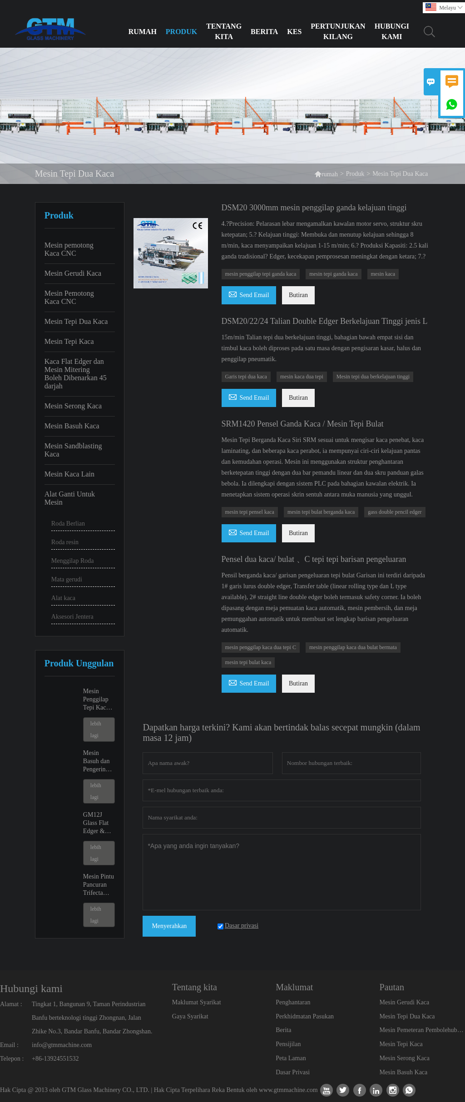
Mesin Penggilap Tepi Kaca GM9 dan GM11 (96, 700)
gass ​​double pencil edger (394, 512)
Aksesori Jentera (72, 616)
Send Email (248, 293)
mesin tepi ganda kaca (333, 274)
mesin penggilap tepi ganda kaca (261, 274)
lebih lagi (95, 729)
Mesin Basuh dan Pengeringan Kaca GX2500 (99, 762)
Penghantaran (293, 1002)
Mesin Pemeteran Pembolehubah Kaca (422, 1030)
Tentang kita (224, 31)
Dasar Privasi (293, 1072)
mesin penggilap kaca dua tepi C (260, 647)
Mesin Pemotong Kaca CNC (69, 297)
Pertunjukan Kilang (338, 31)
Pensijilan (288, 1044)
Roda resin (65, 542)
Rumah (143, 31)
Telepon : (12, 1058)
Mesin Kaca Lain (69, 474)
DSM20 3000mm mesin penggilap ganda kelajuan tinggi (314, 207)
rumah (326, 174)
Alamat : (11, 1004)
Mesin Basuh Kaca (72, 426)
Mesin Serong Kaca (73, 406)
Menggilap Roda (72, 560)
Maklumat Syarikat (196, 1002)
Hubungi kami (31, 988)
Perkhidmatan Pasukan (305, 1016)
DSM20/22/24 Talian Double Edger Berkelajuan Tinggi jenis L (325, 321)
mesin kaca (383, 274)
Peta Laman (291, 1058)
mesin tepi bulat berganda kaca (321, 512)
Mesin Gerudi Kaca (73, 273)
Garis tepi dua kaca (246, 376)
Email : (9, 1045)
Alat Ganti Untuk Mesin (70, 498)
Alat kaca (63, 598)
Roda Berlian (68, 523)
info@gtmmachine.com (62, 1045)
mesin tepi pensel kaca (249, 512)
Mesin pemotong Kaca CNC (69, 249)
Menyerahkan (169, 926)
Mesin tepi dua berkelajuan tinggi (373, 376)
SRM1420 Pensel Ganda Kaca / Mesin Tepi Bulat (303, 423)
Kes (294, 31)
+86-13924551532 (55, 1058)
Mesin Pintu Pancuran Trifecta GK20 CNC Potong (98, 885)
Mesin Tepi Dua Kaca (76, 321)
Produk (181, 31)
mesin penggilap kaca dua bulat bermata (353, 647)
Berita (264, 31)
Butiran (298, 295)
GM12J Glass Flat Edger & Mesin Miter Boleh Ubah (99, 823)
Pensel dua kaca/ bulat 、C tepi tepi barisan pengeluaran (314, 559)
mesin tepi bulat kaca (248, 662)
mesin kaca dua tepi (301, 376)
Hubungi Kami (392, 31)
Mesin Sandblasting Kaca (73, 450)
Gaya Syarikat (190, 1016)
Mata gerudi (66, 579)
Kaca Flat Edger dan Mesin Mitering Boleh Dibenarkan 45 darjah (76, 373)
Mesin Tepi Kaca (69, 341)
